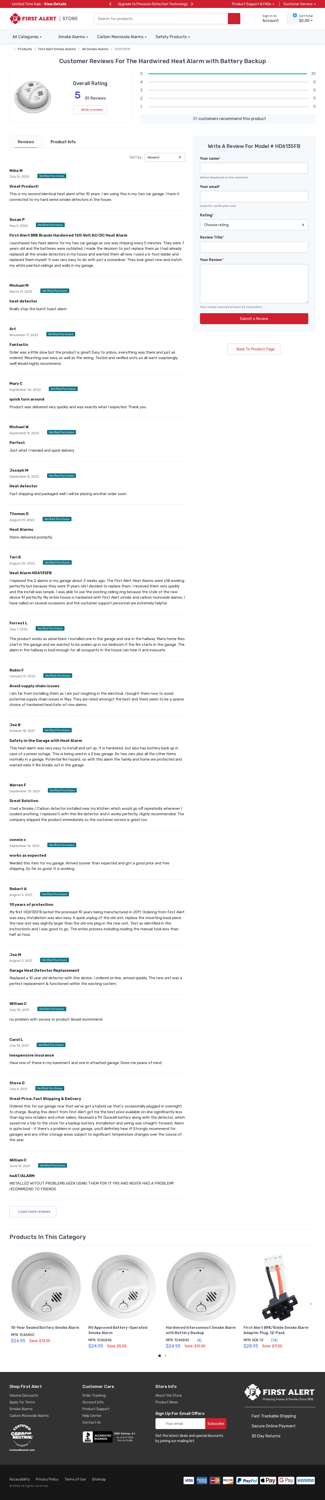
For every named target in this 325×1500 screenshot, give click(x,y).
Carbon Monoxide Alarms (120, 36)
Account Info (93, 1402)
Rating (207, 215)
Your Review (211, 260)
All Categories (24, 36)
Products (25, 49)
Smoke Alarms (72, 36)
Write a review (90, 110)
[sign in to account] (267, 18)
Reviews (26, 141)
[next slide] (192, 4)
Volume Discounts (23, 1395)
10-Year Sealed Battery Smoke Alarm (45, 1327)
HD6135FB (122, 49)
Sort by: (136, 157)
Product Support (96, 1409)
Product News (166, 1402)
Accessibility (19, 1479)
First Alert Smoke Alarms (57, 49)
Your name (210, 158)
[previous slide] (110, 4)
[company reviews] (109, 1437)
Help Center (91, 1416)
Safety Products (171, 36)
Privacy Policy (47, 1479)
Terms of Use (75, 1479)
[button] (311, 1304)
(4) (196, 1340)
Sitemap (99, 1479)
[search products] (234, 18)
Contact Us (91, 1422)
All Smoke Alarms (95, 49)
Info (63, 141)
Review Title (212, 237)
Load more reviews (33, 1211)
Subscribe (215, 1423)
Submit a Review (254, 318)
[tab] (25, 142)
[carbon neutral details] (36, 1437)
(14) (271, 1340)
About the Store (168, 1395)
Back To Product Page (254, 349)
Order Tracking (94, 1395)
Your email (210, 187)
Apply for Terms (22, 1402)
